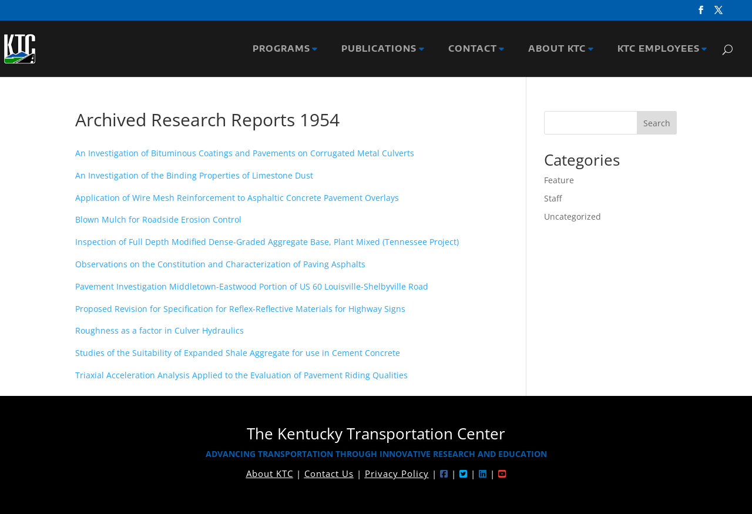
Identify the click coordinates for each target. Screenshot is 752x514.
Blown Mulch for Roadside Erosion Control (158, 219)
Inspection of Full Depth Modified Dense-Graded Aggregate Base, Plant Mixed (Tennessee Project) (267, 241)
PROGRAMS (284, 49)
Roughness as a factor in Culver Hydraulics (159, 330)
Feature (559, 180)
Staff (553, 198)
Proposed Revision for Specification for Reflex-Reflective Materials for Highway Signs (240, 308)
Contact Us (329, 473)
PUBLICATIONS (381, 49)
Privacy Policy (397, 473)
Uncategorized (572, 216)
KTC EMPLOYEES (661, 49)
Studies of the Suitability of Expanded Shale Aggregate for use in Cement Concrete (237, 352)
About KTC (269, 473)
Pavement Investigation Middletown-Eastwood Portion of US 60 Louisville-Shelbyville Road (251, 286)
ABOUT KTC (559, 49)
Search (656, 123)
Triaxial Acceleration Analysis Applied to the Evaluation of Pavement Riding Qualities (241, 375)
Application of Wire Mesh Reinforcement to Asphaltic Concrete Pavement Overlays (237, 197)
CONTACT (475, 49)
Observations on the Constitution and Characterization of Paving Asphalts (220, 264)
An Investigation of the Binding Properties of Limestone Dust (194, 175)
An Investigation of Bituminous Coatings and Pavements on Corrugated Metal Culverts (244, 153)
